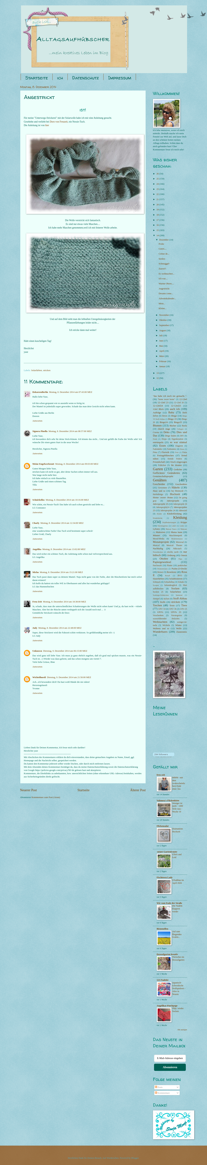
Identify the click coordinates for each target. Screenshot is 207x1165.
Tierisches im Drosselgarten (178, 958)
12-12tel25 (176, 405)
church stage (164, 429)
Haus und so (159, 491)
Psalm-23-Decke (179, 568)
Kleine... (163, 308)
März (162, 356)
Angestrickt (164, 288)
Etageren (179, 446)
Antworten (37, 421)
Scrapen (156, 585)
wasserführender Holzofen (166, 619)
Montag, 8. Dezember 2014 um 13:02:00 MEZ (63, 549)
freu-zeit (161, 775)
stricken (46, 370)
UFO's (160, 612)
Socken (175, 588)
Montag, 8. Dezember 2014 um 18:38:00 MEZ (64, 601)
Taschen (157, 605)
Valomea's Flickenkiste (168, 800)
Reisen (160, 572)
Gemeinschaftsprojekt (163, 476)
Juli (161, 335)
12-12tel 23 (163, 402)
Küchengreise (163, 526)
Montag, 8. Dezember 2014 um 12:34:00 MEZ (61, 523)
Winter (178, 625)
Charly (35, 523)
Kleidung (180, 517)
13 (157, 373)
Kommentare (162, 1093)
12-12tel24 (158, 405)
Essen (162, 445)
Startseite (36, 78)
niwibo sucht (172, 552)
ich (60, 78)
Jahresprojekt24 (162, 507)
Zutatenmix (181, 632)
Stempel (156, 599)
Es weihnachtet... (167, 273)
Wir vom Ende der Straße (169, 903)
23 (157, 189)
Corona (156, 432)
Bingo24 (164, 422)
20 (157, 204)
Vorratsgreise (176, 615)
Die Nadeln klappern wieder (177, 909)
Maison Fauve (171, 529)
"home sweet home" (166, 399)
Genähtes (160, 480)
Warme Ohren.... (166, 283)
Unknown (37, 651)
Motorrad (180, 542)
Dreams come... (166, 293)
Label (174, 526)
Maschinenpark (175, 535)
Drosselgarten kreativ (167, 954)
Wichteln (166, 625)
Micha (35, 572)
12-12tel (183, 399)
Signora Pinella (40, 431)
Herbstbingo (158, 494)
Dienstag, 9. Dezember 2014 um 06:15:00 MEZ (65, 651)
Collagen (180, 429)
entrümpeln (158, 442)
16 (157, 225)
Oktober (163, 320)
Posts (158, 1087)
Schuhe (181, 582)
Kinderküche (157, 518)
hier (47, 125)
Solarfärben (36, 370)
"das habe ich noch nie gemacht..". (170, 396)
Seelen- (162, 259)
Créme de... (164, 254)
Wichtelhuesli (39, 677)
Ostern (184, 555)
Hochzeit (175, 494)
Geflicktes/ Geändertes (166, 472)
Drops (164, 439)
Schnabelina (169, 582)
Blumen (157, 425)
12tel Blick (158, 409)
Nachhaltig (158, 548)
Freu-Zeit (37, 601)
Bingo (174, 416)
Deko (166, 432)
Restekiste (171, 572)
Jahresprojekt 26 (180, 504)
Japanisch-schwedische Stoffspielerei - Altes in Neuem (178, 988)
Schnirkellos (38, 500)
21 (157, 199)
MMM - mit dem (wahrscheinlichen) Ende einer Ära (178, 783)
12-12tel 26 (179, 402)
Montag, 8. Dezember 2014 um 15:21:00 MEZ (61, 572)
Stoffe (163, 602)
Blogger (135, 1158)
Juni (161, 340)
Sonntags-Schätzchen (161, 595)
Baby (171, 412)
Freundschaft (159, 462)
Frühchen (162, 465)
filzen (182, 449)
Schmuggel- (164, 263)
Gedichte (178, 469)
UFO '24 (162, 609)
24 (157, 184)
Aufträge (157, 412)
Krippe (184, 522)
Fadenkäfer (157, 449)
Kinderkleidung (174, 513)
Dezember (164, 240)
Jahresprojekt (173, 501)
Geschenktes (181, 484)
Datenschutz (85, 78)
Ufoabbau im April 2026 (178, 881)
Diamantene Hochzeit (177, 830)
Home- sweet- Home (163, 497)
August (162, 330)
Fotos (184, 452)
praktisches (182, 565)
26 (157, 173)
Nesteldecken (158, 552)
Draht (155, 439)
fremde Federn (175, 459)
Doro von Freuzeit (59, 121)
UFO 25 (183, 609)
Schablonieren (176, 578)
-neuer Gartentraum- (167, 851)
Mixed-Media (158, 539)
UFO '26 (172, 609)
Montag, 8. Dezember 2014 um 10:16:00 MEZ (67, 500)
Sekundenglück (170, 585)
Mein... (162, 303)
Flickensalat (163, 826)
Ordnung (171, 555)
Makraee (183, 529)
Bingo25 (178, 422)
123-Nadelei (162, 980)
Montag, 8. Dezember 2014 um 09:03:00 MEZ (76, 464)
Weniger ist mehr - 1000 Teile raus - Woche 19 (177, 807)
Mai (161, 346)
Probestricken (162, 569)
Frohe (161, 244)
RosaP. (167, 576)
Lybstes (156, 529)
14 (157, 235)
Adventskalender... (167, 298)
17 (157, 220)
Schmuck (157, 582)
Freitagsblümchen (165, 455)
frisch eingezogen (178, 462)
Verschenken (158, 615)
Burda (184, 426)
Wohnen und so (161, 628)
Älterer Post (138, 790)
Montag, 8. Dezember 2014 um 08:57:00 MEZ (70, 431)
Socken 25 (158, 592)
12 (157, 378)
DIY (182, 436)
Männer (156, 535)
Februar (163, 361)
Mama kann (176, 532)
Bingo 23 (172, 419)
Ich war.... (163, 278)
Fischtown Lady (165, 877)
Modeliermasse (177, 539)
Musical (156, 545)
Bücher (173, 425)
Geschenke (159, 484)
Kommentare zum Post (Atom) (46, 797)
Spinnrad (179, 595)
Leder (182, 526)
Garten (158, 469)
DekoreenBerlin (40, 392)
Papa (180, 559)
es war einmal (178, 442)
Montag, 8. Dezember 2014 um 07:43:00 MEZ (70, 392)
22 (157, 194)
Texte (172, 605)
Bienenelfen (162, 929)
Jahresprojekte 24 (167, 510)
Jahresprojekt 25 (160, 504)
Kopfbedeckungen (169, 522)
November (164, 315)
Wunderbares (160, 631)
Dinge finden (170, 436)
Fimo (155, 452)
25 (157, 178)
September (164, 325)
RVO (180, 575)
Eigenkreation (177, 439)
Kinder (159, 514)
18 (157, 215)
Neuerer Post (28, 790)
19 (157, 209)
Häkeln (176, 487)
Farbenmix (171, 449)
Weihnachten (160, 621)
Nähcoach (177, 548)
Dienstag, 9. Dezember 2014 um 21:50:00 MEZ (69, 677)
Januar (162, 366)
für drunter (176, 465)
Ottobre (164, 558)
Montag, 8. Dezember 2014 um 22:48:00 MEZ (60, 628)
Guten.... (163, 249)
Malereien (160, 532)
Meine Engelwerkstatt (43, 464)
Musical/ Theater (174, 545)
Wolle (179, 628)
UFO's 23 (176, 612)
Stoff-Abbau (180, 598)
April (162, 351)
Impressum (119, 78)
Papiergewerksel (162, 561)
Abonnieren (170, 1067)
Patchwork (157, 565)
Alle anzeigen (182, 1030)
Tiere (184, 605)
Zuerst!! (162, 268)
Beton (164, 416)
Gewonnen (162, 488)
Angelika (36, 549)
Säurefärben (158, 578)
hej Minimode (177, 491)
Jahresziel (183, 510)
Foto (176, 452)
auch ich (175, 408)
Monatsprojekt (161, 541)
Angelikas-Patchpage (167, 1005)
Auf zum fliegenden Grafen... (177, 934)
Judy (34, 628)
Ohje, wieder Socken (178, 1010)
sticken (166, 599)
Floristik (165, 452)
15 (157, 230)
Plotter (170, 565)
